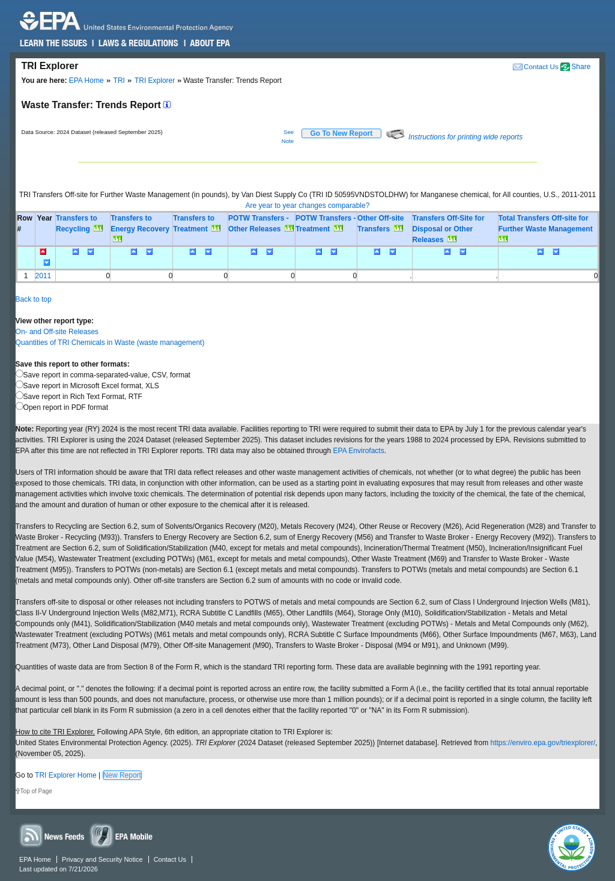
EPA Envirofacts (358, 451)
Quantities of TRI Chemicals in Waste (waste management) (110, 342)
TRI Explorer (155, 80)
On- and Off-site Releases (57, 332)
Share (580, 66)
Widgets (122, 835)
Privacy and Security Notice (102, 859)
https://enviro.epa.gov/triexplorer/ (542, 743)
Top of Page (36, 791)
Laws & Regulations (137, 43)
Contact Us (541, 66)
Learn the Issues (53, 43)
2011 (43, 276)
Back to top (34, 299)
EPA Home (86, 80)
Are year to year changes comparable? (308, 205)
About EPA (209, 43)
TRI (119, 80)
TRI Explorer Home (66, 775)
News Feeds (52, 835)
